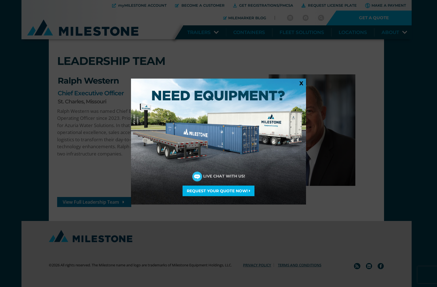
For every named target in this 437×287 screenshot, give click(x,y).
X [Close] (301, 83)
